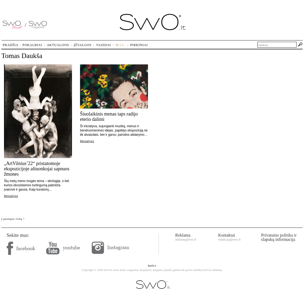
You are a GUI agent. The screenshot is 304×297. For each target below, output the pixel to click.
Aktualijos (11, 196)
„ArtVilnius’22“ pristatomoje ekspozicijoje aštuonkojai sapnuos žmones (36, 169)
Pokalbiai (32, 45)
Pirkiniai (139, 45)
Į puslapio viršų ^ (13, 218)
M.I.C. (120, 45)
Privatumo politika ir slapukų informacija (279, 237)
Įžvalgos (82, 45)
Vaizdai (103, 45)
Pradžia (10, 45)
